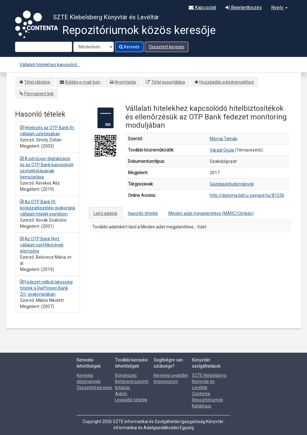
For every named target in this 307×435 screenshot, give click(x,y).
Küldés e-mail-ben (82, 82)
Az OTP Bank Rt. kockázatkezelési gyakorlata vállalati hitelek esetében (47, 207)
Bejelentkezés (243, 7)
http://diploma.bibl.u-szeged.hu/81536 (247, 195)
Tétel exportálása (168, 82)
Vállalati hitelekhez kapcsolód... (49, 64)
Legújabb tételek (131, 399)
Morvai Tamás (223, 138)
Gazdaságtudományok (232, 184)
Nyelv (279, 7)
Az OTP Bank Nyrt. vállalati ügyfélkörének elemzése (41, 244)
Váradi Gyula (222, 150)
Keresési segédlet (171, 375)
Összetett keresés (166, 46)
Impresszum (166, 381)
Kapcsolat (202, 7)
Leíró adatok (105, 213)
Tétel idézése (37, 82)
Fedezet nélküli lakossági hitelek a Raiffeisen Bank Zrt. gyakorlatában (46, 288)
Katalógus (201, 405)
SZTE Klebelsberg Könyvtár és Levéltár (209, 381)
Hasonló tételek (143, 213)
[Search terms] (43, 47)
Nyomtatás (125, 82)
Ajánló (121, 393)
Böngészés (126, 375)
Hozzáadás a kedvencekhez (226, 82)
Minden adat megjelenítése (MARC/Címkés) (211, 213)
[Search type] (93, 47)
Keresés (129, 46)
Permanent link (39, 93)
